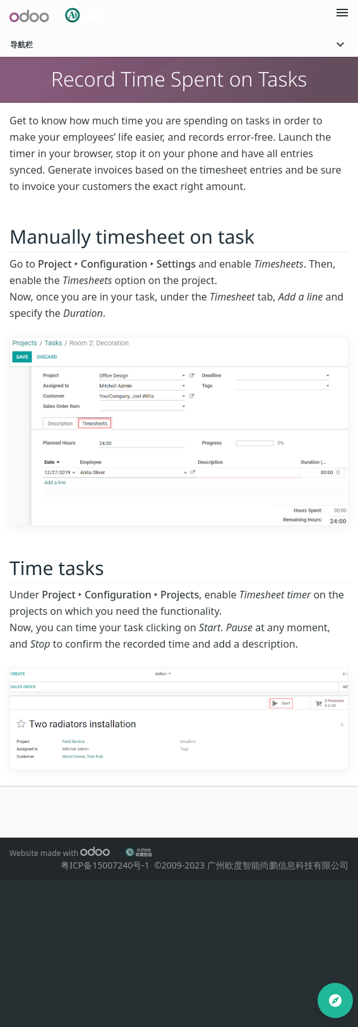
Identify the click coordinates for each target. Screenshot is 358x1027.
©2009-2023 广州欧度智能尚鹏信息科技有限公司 (251, 865)
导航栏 (179, 44)
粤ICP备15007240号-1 (107, 865)
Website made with (59, 853)
